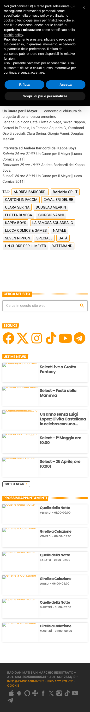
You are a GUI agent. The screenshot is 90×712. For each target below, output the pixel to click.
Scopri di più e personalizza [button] (45, 96)
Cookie (13, 685)
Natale (59, 230)
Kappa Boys (15, 223)
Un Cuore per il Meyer (25, 246)
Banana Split (65, 192)
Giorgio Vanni (51, 215)
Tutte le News (16, 484)
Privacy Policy (60, 681)
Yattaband (62, 246)
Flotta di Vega (18, 215)
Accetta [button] (66, 84)
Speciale (44, 238)
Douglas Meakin (51, 207)
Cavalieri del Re (58, 199)
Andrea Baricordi (30, 192)
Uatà (63, 238)
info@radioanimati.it (25, 681)
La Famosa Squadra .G (52, 223)
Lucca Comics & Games (26, 230)
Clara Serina (17, 207)
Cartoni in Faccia (21, 199)
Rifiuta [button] (24, 84)
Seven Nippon (17, 238)
